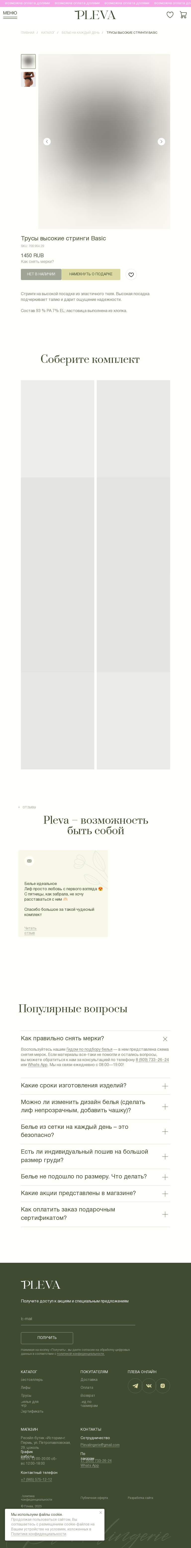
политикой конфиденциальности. (81, 1354)
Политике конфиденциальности (38, 1534)
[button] (90, 274)
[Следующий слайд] (161, 141)
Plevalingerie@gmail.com (100, 1445)
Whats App (38, 1065)
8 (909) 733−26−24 (152, 1060)
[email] (78, 1319)
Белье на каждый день (80, 33)
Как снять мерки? (37, 262)
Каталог (48, 33)
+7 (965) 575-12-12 (36, 1480)
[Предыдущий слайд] (47, 141)
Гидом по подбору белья (89, 1049)
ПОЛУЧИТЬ (47, 1338)
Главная (27, 33)
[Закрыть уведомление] (100, 1512)
